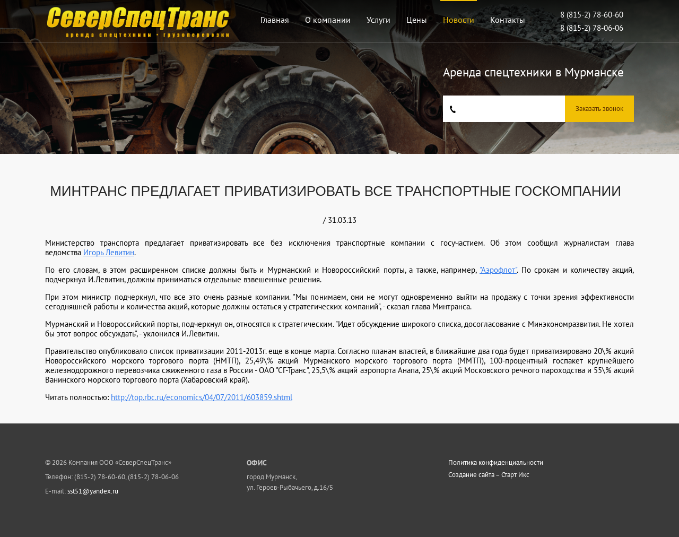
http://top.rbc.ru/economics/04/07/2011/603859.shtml (201, 397)
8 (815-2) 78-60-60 (591, 15)
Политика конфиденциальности (495, 462)
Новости (458, 19)
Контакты (507, 19)
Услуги (378, 19)
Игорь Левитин (108, 252)
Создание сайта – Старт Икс (488, 475)
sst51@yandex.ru (92, 491)
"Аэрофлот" (498, 270)
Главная (274, 19)
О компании (328, 19)
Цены (416, 19)
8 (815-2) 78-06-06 (591, 28)
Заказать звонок (599, 108)
